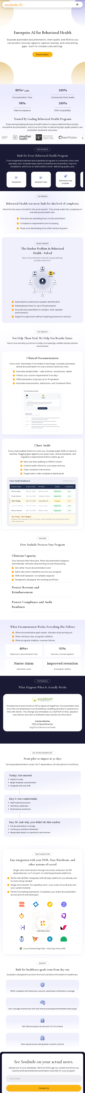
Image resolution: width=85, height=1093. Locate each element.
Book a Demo (42, 54)
